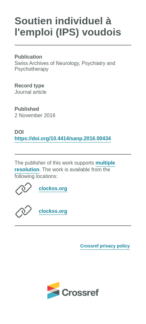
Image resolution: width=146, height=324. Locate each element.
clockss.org (53, 188)
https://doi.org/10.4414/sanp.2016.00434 (63, 138)
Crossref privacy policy (105, 245)
